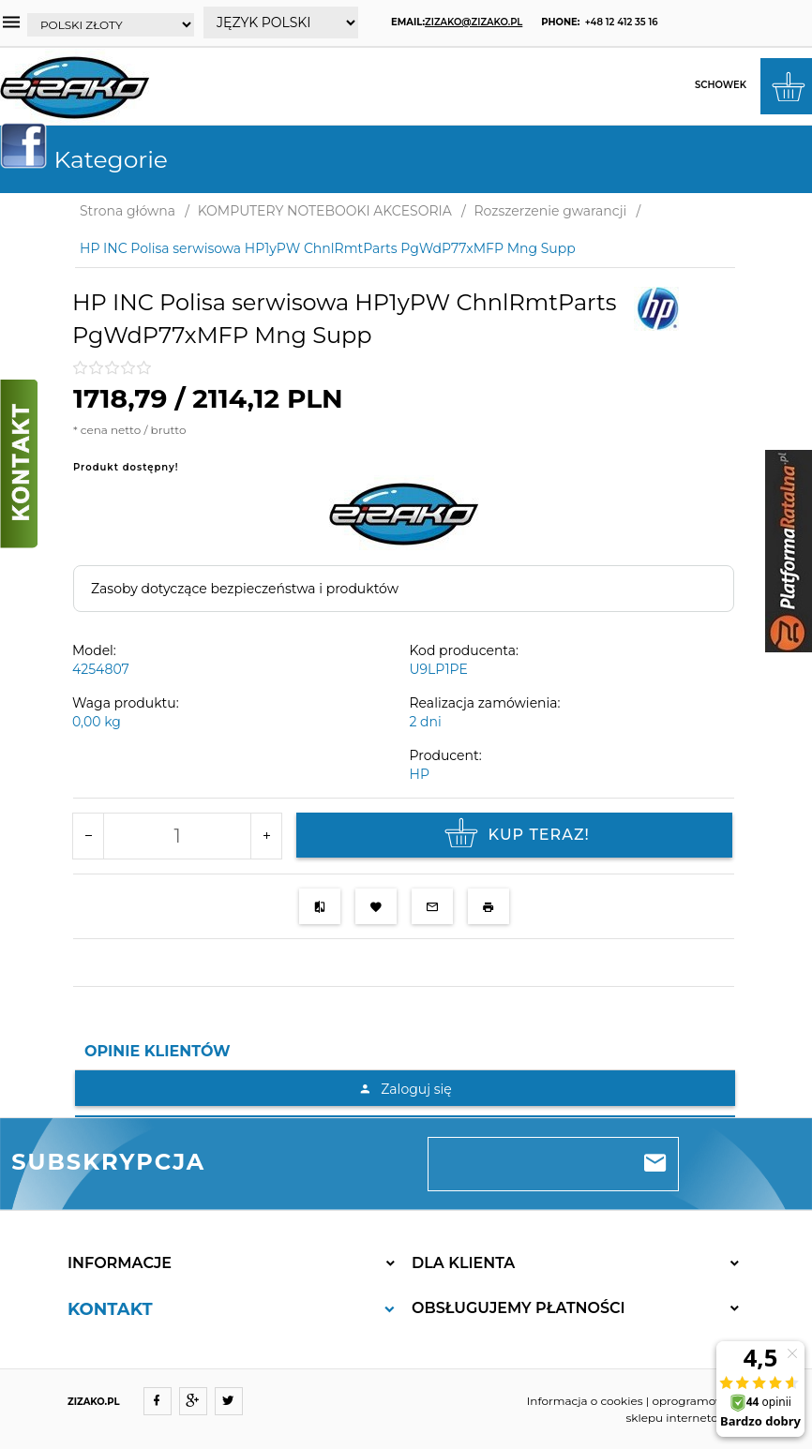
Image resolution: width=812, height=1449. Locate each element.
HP (419, 774)
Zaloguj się (404, 1089)
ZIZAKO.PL (94, 1402)
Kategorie (91, 159)
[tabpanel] (405, 1092)
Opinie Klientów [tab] (157, 1051)
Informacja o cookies (585, 1401)
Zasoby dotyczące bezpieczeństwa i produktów (244, 588)
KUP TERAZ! (515, 835)
